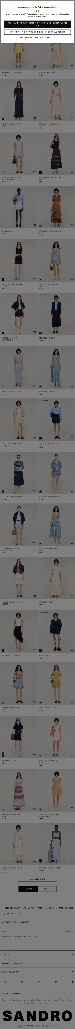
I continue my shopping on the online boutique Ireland (37, 32)
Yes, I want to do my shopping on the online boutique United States (37, 24)
